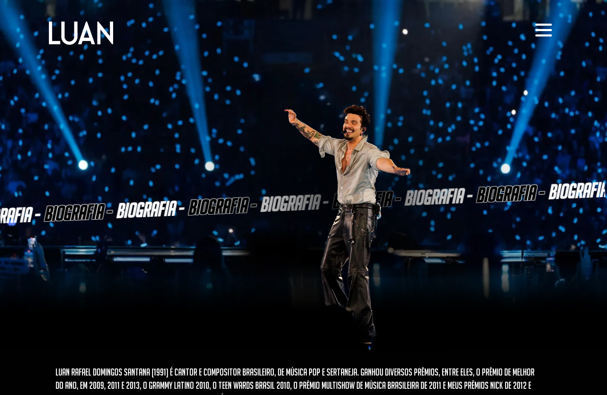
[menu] (543, 30)
